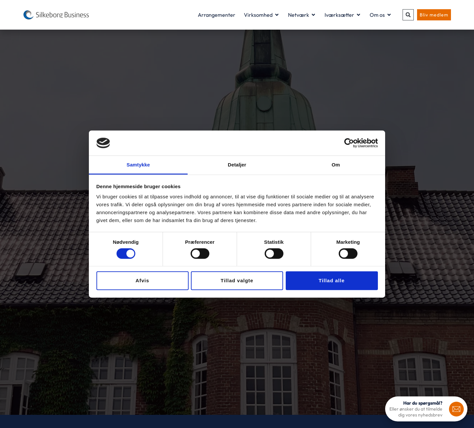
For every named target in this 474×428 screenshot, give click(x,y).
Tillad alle (332, 280)
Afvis (142, 280)
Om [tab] (335, 164)
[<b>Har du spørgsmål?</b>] (456, 409)
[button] (408, 14)
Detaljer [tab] (237, 164)
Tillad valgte (237, 280)
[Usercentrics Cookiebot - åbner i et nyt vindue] (349, 143)
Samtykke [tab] (138, 164)
